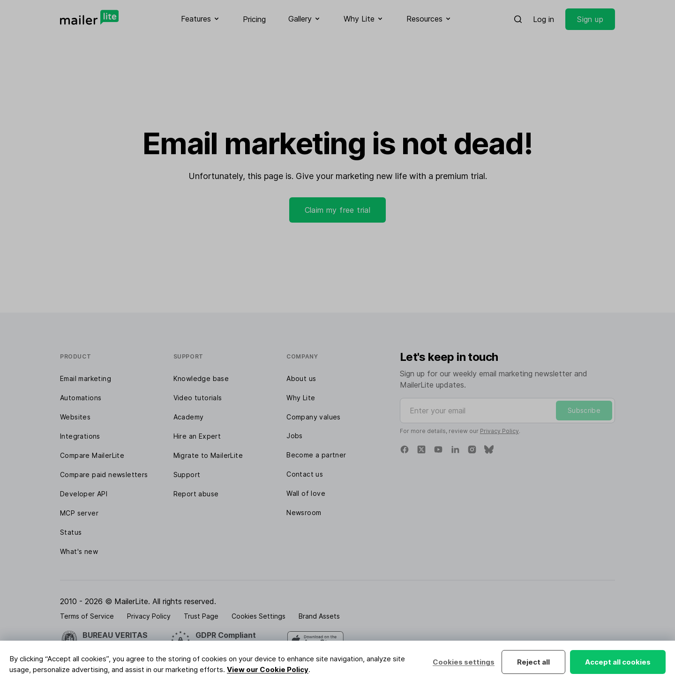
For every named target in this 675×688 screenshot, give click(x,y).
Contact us (304, 474)
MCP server (79, 513)
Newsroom (303, 512)
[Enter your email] (507, 410)
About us (301, 378)
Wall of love (305, 493)
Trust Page (201, 616)
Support (187, 475)
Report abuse (196, 494)
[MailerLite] (89, 17)
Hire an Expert (197, 436)
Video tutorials (197, 398)
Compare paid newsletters (104, 475)
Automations (80, 398)
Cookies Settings (258, 616)
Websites (75, 417)
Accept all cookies (618, 662)
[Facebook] (404, 449)
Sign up (590, 19)
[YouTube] (438, 449)
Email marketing (85, 378)
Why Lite (300, 398)
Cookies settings (464, 662)
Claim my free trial (338, 210)
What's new (79, 551)
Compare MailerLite (92, 455)
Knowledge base (201, 378)
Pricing (254, 19)
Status (71, 532)
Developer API (83, 494)
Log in (543, 19)
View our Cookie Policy (267, 669)
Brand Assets (319, 616)
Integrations (80, 436)
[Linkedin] (455, 449)
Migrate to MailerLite (208, 455)
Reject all (533, 662)
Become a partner (316, 455)
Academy (188, 417)
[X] (421, 449)
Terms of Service (87, 616)
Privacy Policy (499, 430)
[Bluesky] (489, 449)
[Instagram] (472, 449)
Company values (313, 417)
